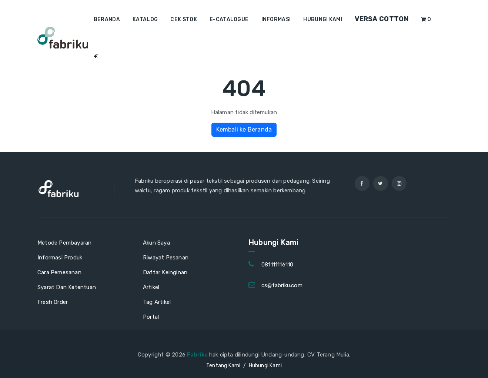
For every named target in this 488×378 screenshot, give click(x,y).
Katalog (145, 19)
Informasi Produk (59, 257)
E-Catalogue (229, 19)
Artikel (151, 287)
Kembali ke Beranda (244, 129)
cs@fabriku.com (282, 285)
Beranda (107, 19)
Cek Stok (183, 19)
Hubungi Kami (322, 19)
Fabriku (198, 354)
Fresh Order (52, 302)
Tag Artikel (157, 302)
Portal (151, 317)
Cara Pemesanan (59, 272)
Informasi (276, 19)
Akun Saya (156, 242)
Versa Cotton (381, 19)
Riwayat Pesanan (165, 257)
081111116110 (277, 264)
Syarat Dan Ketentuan (66, 287)
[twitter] (380, 183)
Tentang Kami (223, 365)
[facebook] (362, 183)
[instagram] (399, 183)
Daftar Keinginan (165, 272)
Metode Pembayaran (64, 242)
